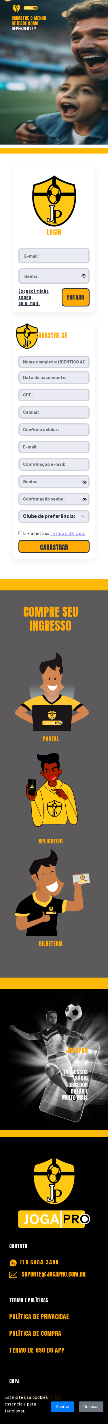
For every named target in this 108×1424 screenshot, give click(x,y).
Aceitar (63, 1406)
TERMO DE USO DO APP (37, 1350)
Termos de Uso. (68, 533)
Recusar (91, 1406)
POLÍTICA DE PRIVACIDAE (39, 1316)
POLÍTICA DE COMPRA (35, 1333)
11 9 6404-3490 (39, 1262)
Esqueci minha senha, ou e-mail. (33, 297)
